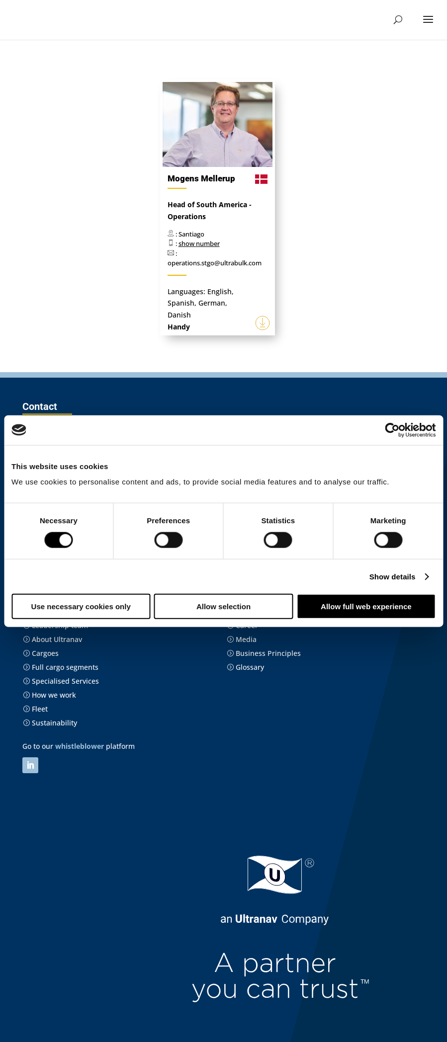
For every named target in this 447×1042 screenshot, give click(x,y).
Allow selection (223, 606)
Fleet (35, 709)
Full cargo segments (60, 667)
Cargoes (41, 653)
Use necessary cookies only (81, 606)
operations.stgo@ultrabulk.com (215, 262)
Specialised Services (61, 681)
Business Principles (264, 653)
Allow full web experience (366, 606)
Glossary (245, 667)
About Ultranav (52, 639)
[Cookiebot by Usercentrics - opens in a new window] (392, 429)
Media (242, 639)
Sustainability (50, 722)
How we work (49, 695)
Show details (392, 576)
